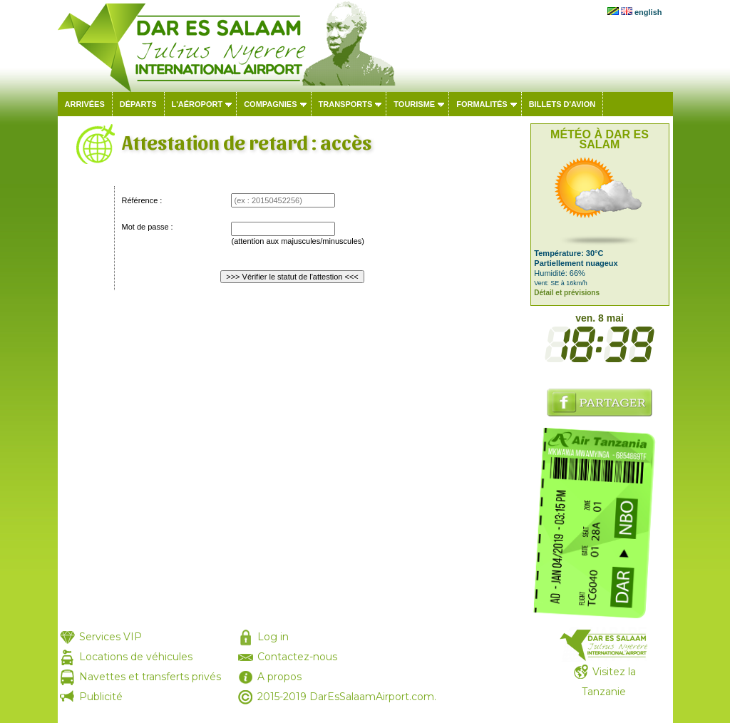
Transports (346, 104)
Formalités (482, 104)
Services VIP (110, 636)
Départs (138, 104)
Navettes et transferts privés (150, 676)
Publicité (101, 696)
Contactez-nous (297, 656)
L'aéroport (197, 104)
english (648, 12)
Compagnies (270, 104)
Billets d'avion (562, 104)
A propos (279, 676)
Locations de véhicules (135, 656)
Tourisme (414, 104)
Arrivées (85, 104)
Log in (273, 636)
